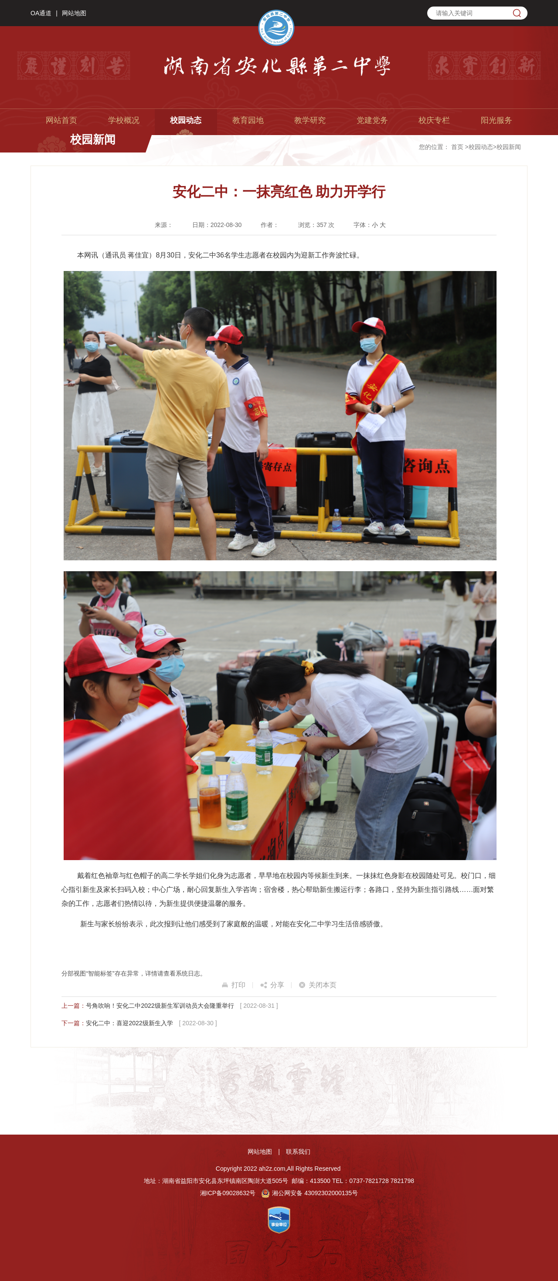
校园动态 (185, 120)
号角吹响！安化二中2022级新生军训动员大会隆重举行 (160, 1005)
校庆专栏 (434, 120)
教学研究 (310, 120)
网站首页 (61, 120)
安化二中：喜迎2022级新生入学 (129, 1023)
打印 (238, 985)
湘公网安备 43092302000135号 (309, 1193)
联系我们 (298, 1151)
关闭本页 (323, 985)
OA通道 (41, 13)
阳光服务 (496, 120)
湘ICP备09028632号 (228, 1193)
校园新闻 (509, 146)
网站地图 (74, 13)
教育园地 (248, 120)
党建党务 (372, 120)
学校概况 (124, 120)
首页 (457, 146)
